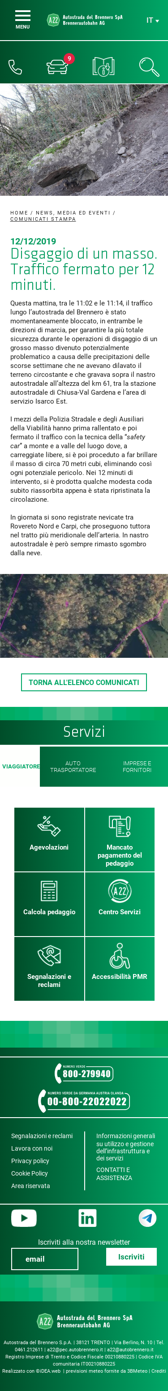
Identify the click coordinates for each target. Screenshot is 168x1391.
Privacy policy (30, 1160)
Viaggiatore (20, 767)
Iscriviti (131, 1256)
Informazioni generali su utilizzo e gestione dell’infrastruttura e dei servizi (125, 1147)
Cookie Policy (29, 1173)
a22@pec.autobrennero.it (75, 1350)
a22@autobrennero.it (130, 1350)
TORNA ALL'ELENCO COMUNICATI (84, 682)
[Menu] (23, 15)
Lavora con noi (31, 1148)
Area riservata (30, 1185)
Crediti (158, 1371)
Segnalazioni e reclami (42, 1135)
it (149, 20)
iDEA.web (50, 1371)
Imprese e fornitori (137, 766)
